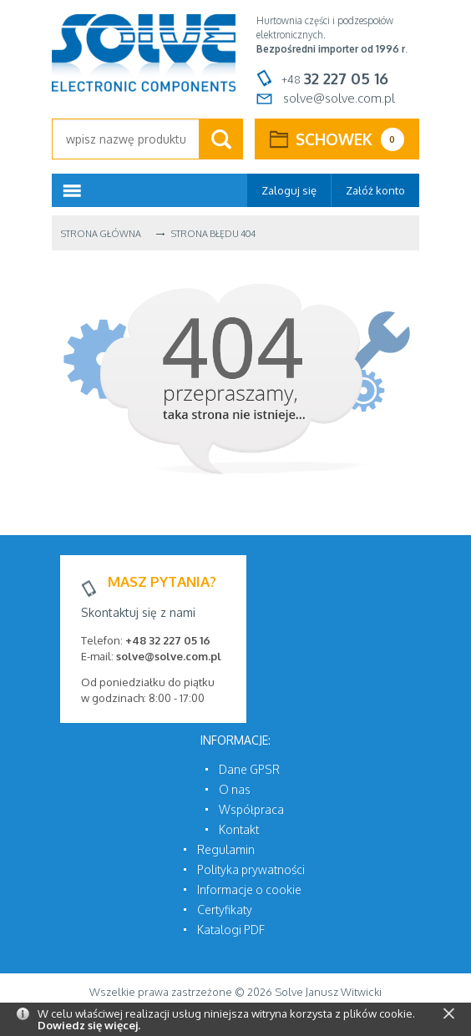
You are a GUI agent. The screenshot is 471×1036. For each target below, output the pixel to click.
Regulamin (226, 849)
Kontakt (239, 829)
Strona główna (101, 234)
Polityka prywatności (251, 869)
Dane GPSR (249, 769)
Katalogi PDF (231, 929)
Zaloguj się (289, 190)
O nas (235, 789)
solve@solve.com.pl (339, 98)
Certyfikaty (224, 909)
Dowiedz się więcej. (89, 1025)
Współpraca (251, 809)
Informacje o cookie (249, 889)
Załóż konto (375, 190)
